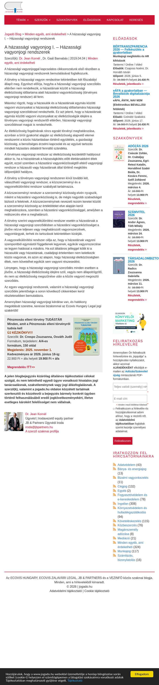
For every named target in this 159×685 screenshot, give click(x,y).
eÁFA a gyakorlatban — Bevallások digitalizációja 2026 (131, 93)
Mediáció (124, 538)
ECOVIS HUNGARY (24, 578)
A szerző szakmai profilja (42, 431)
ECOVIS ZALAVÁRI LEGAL (58, 578)
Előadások (92, 19)
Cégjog (122, 486)
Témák (22, 19)
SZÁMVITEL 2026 (136, 213)
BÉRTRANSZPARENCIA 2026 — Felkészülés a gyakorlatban (130, 49)
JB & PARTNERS (90, 578)
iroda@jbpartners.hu (39, 427)
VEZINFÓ (115, 578)
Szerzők (42, 19)
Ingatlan (123, 503)
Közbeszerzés (127, 525)
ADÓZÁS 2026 (138, 146)
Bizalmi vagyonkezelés (133, 477)
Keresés (136, 19)
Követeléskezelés (129, 521)
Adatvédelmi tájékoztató (66, 591)
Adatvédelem (126, 464)
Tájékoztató (75, 681)
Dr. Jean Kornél (29, 58)
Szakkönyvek (67, 19)
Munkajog (124, 551)
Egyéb (122, 490)
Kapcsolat (115, 19)
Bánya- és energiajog (132, 469)
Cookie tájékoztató (96, 591)
